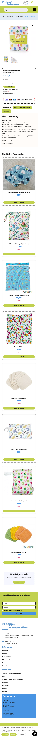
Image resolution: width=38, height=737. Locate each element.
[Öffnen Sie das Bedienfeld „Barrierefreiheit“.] (34, 733)
